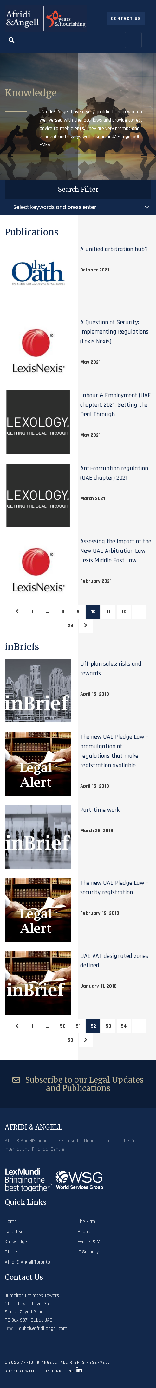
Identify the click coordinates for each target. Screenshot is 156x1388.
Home (11, 1221)
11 (108, 611)
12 (123, 611)
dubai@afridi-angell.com (43, 1328)
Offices (11, 1252)
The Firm (86, 1221)
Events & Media (93, 1241)
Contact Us (126, 19)
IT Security (88, 1252)
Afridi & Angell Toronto (27, 1262)
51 (78, 1026)
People (84, 1231)
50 (63, 1026)
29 (70, 625)
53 (108, 1026)
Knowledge (16, 1241)
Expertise (14, 1231)
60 (70, 1040)
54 (124, 1026)
